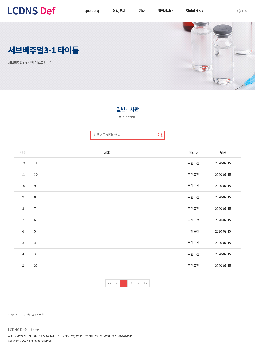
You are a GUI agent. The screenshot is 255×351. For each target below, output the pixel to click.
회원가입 (235, 11)
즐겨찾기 (244, 11)
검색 (160, 135)
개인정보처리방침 (34, 315)
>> (146, 283)
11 (35, 163)
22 (35, 266)
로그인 (227, 11)
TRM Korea (32, 10)
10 (35, 174)
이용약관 (13, 315)
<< (109, 283)
